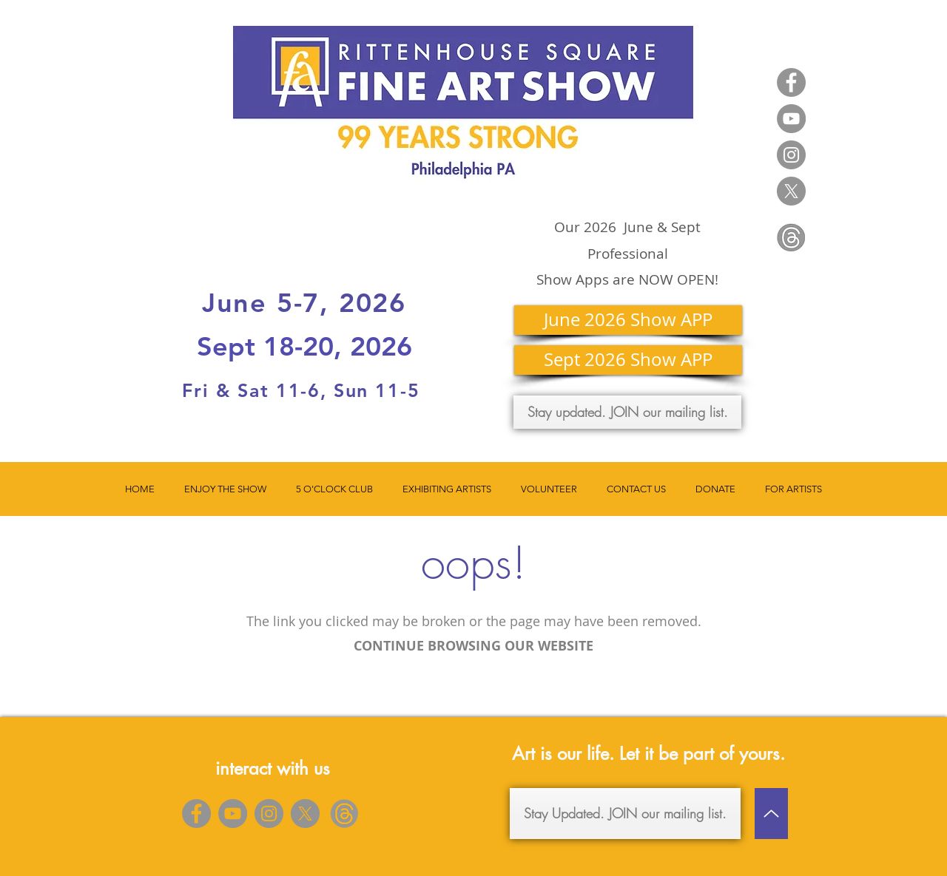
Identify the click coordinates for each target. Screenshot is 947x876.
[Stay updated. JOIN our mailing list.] (627, 412)
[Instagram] (791, 154)
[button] (225, 489)
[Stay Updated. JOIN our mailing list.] (625, 813)
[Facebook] (791, 82)
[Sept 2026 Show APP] (628, 360)
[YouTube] (791, 118)
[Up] (771, 813)
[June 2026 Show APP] (628, 320)
